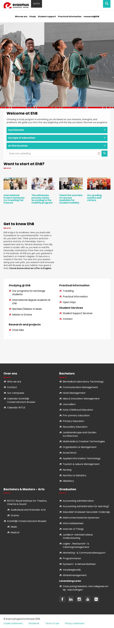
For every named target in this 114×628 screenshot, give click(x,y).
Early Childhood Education (78, 410)
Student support (47, 16)
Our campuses (15, 393)
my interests (57, 130)
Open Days (69, 302)
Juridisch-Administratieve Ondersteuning (78, 536)
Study (32, 16)
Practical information (69, 16)
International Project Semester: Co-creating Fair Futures (14, 199)
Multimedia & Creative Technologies (84, 441)
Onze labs (18, 330)
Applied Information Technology (81, 458)
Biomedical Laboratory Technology (83, 381)
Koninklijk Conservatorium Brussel (26, 521)
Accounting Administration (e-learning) (86, 506)
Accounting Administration (78, 501)
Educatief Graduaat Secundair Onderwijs (86, 512)
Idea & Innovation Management (81, 398)
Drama (15, 515)
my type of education (57, 138)
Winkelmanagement (75, 575)
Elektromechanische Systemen (81, 517)
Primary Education (73, 421)
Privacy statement (74, 623)
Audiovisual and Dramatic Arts (28, 509)
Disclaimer (33, 623)
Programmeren (72, 558)
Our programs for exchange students (28, 292)
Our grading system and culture (94, 198)
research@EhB (91, 16)
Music (14, 526)
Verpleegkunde (72, 569)
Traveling (68, 291)
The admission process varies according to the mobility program (42, 199)
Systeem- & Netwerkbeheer (79, 564)
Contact (68, 319)
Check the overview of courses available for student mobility (70, 199)
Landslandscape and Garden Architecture (79, 434)
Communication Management (80, 387)
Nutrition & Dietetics (74, 475)
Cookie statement (13, 623)
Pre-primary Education (76, 415)
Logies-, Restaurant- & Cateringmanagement (76, 545)
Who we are (21, 16)
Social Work (69, 452)
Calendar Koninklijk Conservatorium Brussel (21, 400)
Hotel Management (74, 393)
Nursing (67, 469)
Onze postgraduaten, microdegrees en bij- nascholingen (85, 588)
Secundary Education (75, 427)
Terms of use (52, 623)
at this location (57, 145)
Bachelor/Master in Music (27, 309)
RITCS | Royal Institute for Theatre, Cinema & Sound (27, 502)
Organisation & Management (80, 447)
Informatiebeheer (73, 523)
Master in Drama (22, 314)
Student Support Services (77, 313)
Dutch (36, 3)
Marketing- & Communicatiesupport (84, 552)
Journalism (69, 404)
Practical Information (75, 296)
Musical (15, 532)
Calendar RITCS (16, 407)
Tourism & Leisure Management (81, 464)
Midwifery (68, 481)
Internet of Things (73, 529)
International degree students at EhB (31, 301)
